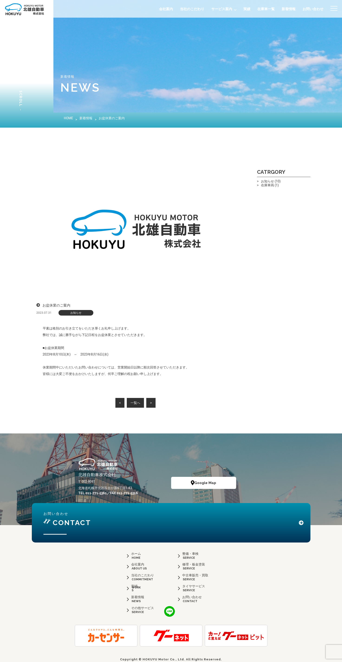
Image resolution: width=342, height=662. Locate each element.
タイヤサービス (193, 586)
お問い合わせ (313, 9)
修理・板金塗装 (193, 564)
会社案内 (166, 9)
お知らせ (75, 312)
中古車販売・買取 (195, 575)
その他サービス (142, 608)
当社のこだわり (192, 9)
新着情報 (289, 9)
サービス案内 (221, 9)
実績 (246, 9)
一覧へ (135, 403)
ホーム (136, 553)
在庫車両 (267, 185)
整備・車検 (190, 553)
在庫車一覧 (266, 9)
